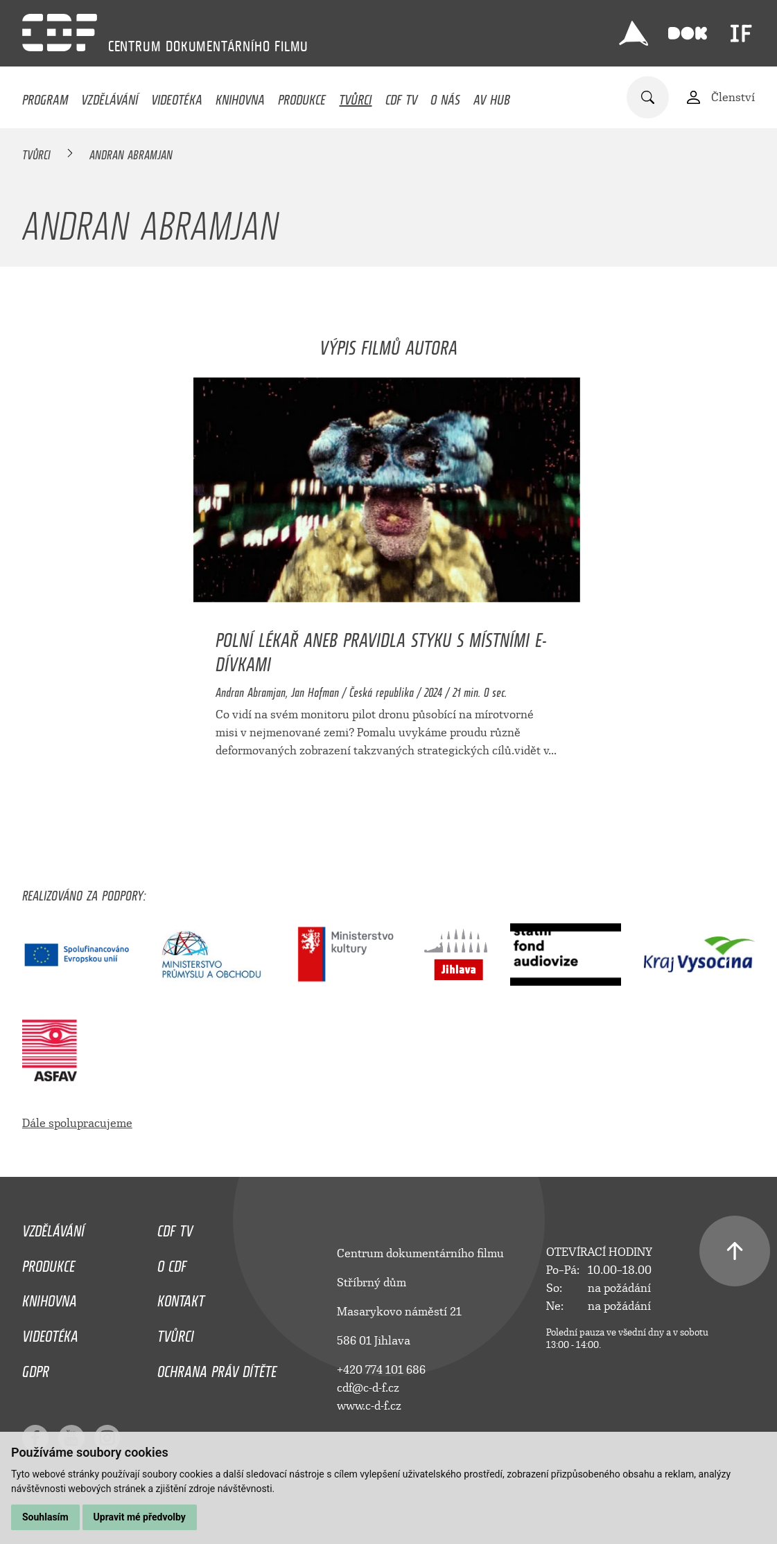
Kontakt (180, 1297)
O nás (445, 96)
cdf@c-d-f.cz (368, 1387)
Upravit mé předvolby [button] (140, 1517)
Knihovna (240, 96)
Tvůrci (355, 96)
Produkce (302, 96)
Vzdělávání (109, 96)
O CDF (171, 1262)
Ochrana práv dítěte (217, 1368)
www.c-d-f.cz (369, 1405)
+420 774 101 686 (381, 1369)
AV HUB (491, 96)
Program (45, 96)
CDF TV (401, 96)
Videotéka (176, 96)
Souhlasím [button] (45, 1517)
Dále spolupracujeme (77, 1123)
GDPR (35, 1368)
